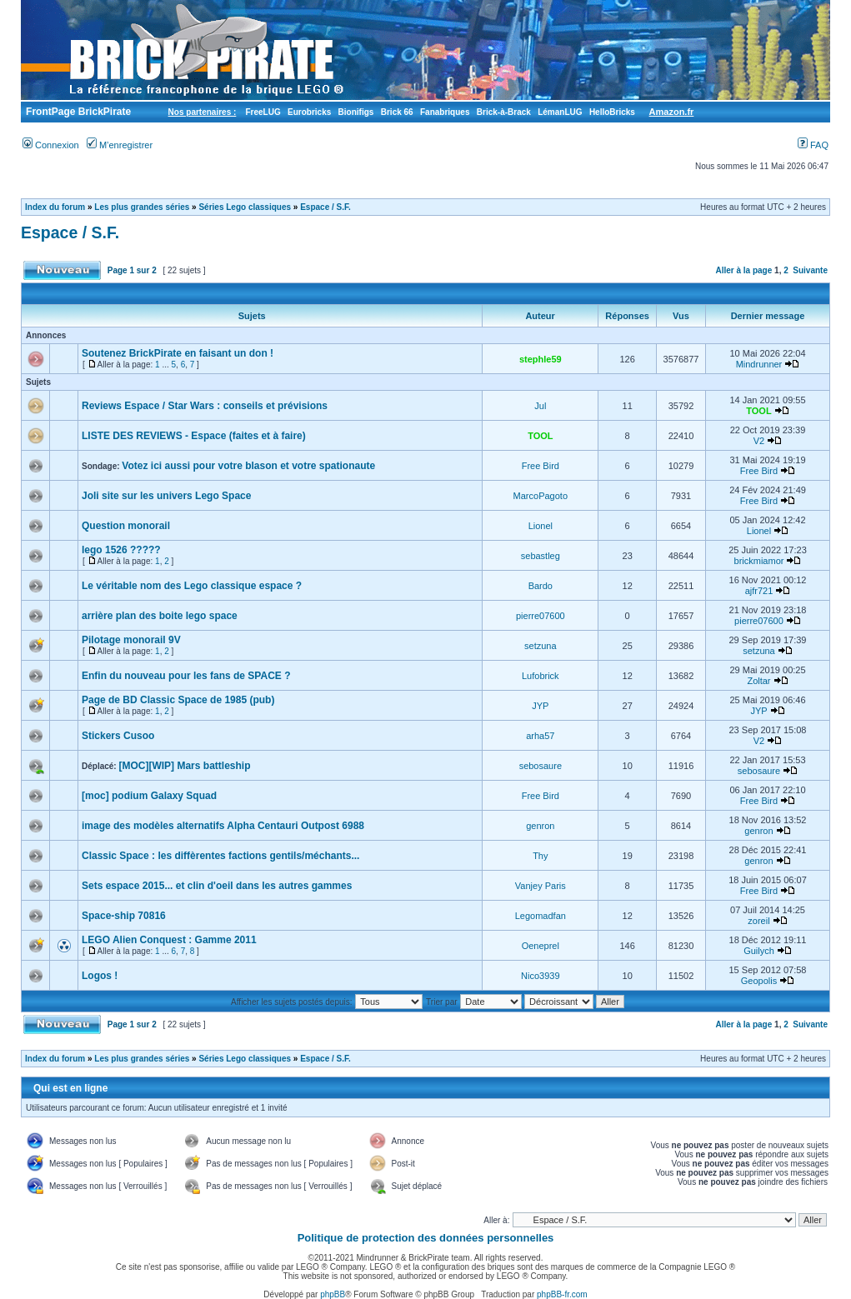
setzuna (540, 646)
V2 (758, 441)
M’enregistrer (120, 145)
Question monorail (126, 526)
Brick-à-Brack (504, 112)
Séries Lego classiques (244, 207)
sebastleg (540, 556)
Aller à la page (743, 270)
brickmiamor (759, 561)
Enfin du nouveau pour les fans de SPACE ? (186, 676)
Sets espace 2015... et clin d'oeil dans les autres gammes (217, 886)
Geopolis (759, 981)
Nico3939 (540, 976)
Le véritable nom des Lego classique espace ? (192, 586)
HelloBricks (612, 112)
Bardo (540, 586)
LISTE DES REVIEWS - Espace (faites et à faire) (194, 436)
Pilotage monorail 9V (131, 640)
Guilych (758, 951)
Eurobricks (309, 112)
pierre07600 (540, 616)
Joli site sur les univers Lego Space (166, 496)
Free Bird (540, 466)
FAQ (813, 145)
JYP (540, 706)
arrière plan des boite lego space (160, 616)
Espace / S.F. (325, 207)
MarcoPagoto (540, 496)
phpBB (332, 1294)
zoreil (758, 921)
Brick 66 (397, 112)
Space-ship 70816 (124, 916)
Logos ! (100, 976)
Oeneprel (540, 946)
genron (540, 826)
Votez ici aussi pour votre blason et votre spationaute (248, 466)
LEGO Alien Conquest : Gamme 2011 (169, 940)
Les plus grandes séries (141, 207)
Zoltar (758, 681)
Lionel (540, 526)
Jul (540, 406)
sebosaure (540, 766)
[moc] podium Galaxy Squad (149, 796)
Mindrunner (759, 364)
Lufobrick (540, 676)
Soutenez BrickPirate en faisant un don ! (177, 353)
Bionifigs (356, 112)
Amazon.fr (671, 112)
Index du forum (55, 207)
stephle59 (540, 359)
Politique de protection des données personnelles (426, 1238)
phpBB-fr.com (562, 1294)
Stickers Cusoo (118, 736)
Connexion (51, 145)
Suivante (810, 270)
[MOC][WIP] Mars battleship (184, 766)
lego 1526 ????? (121, 550)
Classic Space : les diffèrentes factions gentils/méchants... (220, 856)
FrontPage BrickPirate (77, 111)
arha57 (540, 736)
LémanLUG (560, 112)
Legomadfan (540, 916)
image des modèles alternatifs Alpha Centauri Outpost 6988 (223, 826)
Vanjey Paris (540, 886)
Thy (540, 856)
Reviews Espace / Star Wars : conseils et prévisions (205, 406)
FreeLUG (262, 112)
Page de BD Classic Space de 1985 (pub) (178, 700)
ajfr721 (759, 591)
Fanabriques (444, 112)
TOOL (758, 411)
